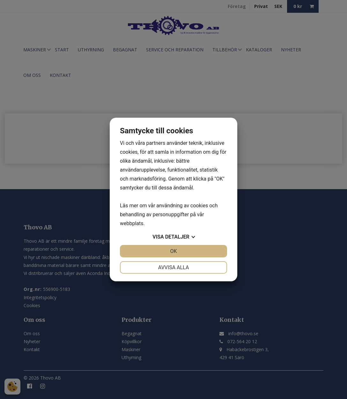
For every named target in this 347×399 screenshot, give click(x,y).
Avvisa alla (173, 267)
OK (173, 251)
